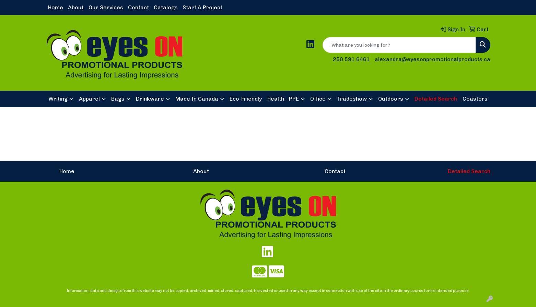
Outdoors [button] (390, 98)
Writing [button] (58, 98)
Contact (138, 7)
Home (55, 7)
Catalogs (166, 7)
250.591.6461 (351, 59)
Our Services (106, 7)
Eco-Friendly (246, 98)
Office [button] (318, 98)
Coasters (475, 98)
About (76, 7)
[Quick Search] (399, 45)
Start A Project (202, 7)
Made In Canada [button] (196, 98)
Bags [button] (118, 98)
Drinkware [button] (150, 98)
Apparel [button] (89, 98)
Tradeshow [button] (352, 98)
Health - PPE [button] (283, 98)
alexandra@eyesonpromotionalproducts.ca (432, 59)
